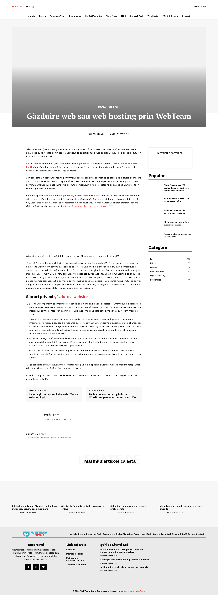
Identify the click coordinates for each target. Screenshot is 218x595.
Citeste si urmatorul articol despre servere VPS (88, 206)
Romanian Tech (109, 107)
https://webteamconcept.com (58, 419)
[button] (30, 7)
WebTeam (98, 134)
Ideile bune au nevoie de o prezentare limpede (176, 223)
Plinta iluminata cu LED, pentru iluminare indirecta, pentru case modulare (176, 188)
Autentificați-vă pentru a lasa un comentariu (49, 437)
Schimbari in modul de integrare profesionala (174, 211)
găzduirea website (71, 296)
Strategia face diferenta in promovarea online (176, 199)
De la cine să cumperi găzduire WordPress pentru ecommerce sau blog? (113, 396)
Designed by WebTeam (134, 591)
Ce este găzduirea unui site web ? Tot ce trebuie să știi (53, 396)
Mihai (22, 512)
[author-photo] (15, 512)
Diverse (103, 555)
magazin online (96, 263)
